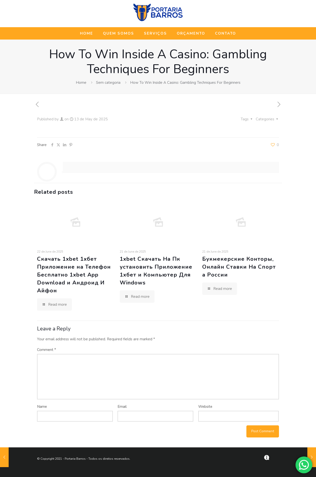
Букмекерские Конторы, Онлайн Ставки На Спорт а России (239, 267)
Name (42, 406)
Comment (46, 349)
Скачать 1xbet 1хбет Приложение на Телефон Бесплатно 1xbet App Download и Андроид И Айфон (74, 274)
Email (122, 406)
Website (205, 406)
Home (81, 82)
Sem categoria (108, 82)
